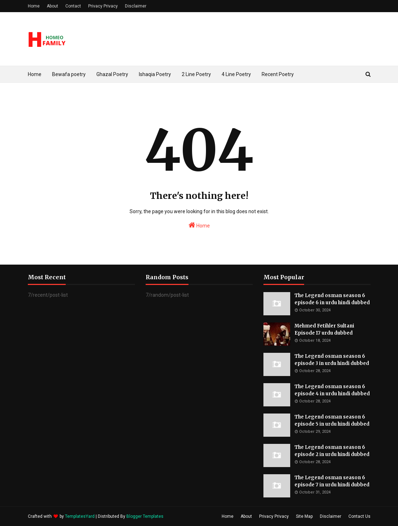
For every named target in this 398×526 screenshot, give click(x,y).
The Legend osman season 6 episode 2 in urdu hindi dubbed (331, 450)
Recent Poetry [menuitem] (278, 74)
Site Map (304, 516)
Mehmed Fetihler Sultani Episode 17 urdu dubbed (324, 329)
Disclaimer (135, 6)
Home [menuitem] (34, 74)
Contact (73, 6)
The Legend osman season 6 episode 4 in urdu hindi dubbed (332, 390)
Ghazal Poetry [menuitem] (112, 74)
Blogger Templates (144, 516)
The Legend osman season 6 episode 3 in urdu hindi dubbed (331, 359)
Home (34, 6)
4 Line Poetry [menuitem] (236, 74)
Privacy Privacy (103, 6)
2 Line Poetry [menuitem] (196, 74)
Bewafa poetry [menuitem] (69, 74)
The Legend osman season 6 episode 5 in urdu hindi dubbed (331, 420)
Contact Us (359, 516)
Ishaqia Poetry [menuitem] (155, 74)
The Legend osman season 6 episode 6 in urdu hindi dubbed (332, 299)
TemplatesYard (80, 516)
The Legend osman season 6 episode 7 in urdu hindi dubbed (331, 481)
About (52, 6)
